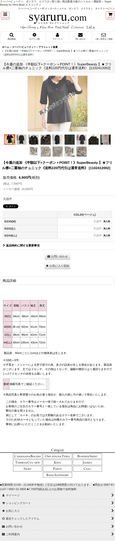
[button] (5, 16)
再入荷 (106, 221)
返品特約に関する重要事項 (21, 245)
